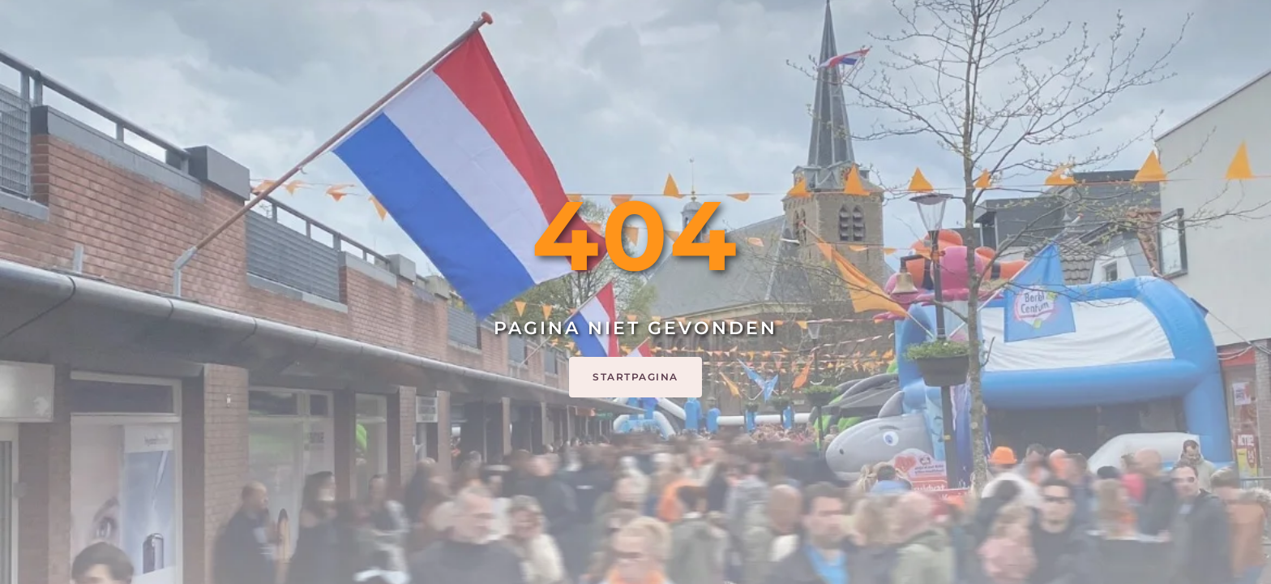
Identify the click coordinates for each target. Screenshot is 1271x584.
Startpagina (635, 377)
